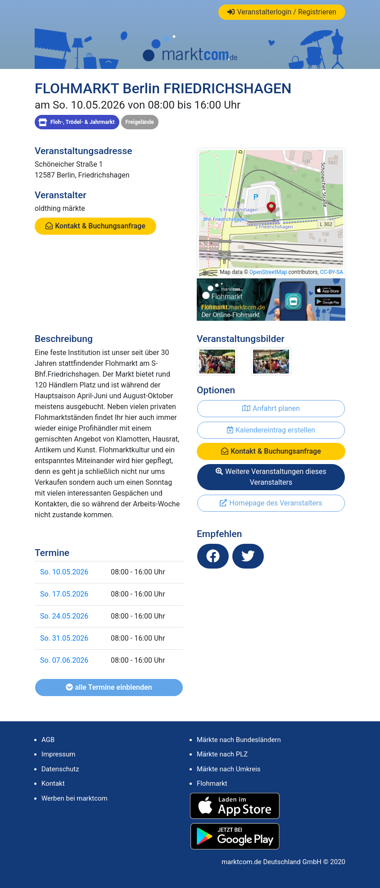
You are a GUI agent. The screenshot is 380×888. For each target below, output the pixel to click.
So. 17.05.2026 (64, 594)
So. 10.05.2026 (64, 572)
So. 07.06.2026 (64, 660)
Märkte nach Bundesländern (239, 740)
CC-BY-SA (331, 272)
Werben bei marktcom (74, 798)
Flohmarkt (212, 783)
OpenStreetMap (268, 272)
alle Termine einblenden (109, 687)
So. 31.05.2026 (64, 638)
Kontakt (53, 783)
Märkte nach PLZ (222, 754)
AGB (47, 740)
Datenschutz (60, 769)
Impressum (58, 754)
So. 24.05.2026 (64, 616)
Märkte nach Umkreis (229, 769)
